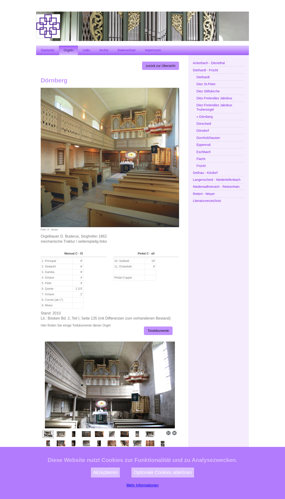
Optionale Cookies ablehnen (163, 483)
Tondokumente (158, 331)
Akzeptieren (105, 483)
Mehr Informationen (143, 497)
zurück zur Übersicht (160, 66)
